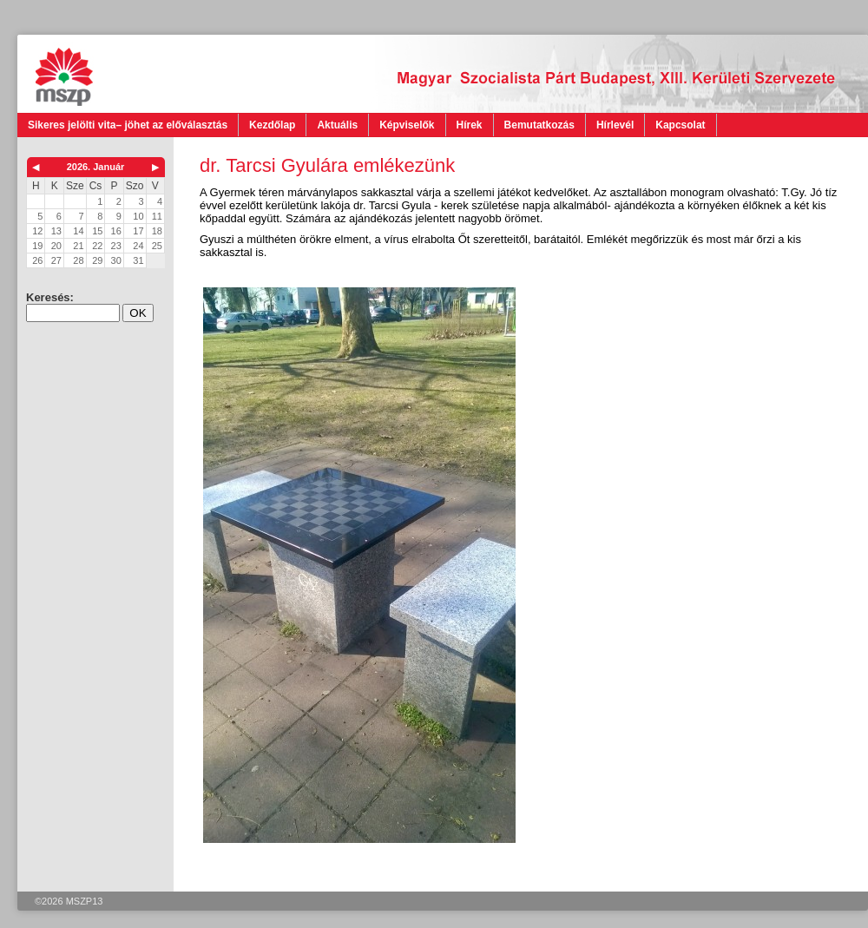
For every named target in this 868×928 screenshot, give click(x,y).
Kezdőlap (272, 125)
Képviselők (406, 125)
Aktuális (337, 125)
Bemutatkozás (539, 125)
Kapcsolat (680, 125)
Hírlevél (615, 125)
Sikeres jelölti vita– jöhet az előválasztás (127, 125)
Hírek (470, 125)
